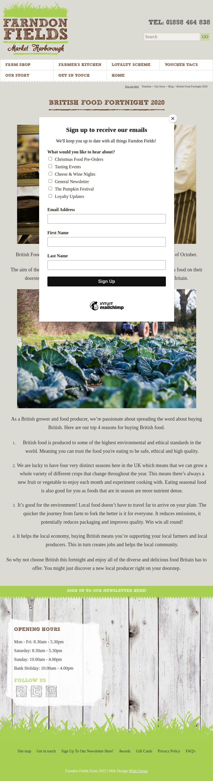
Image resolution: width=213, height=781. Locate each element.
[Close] (173, 118)
